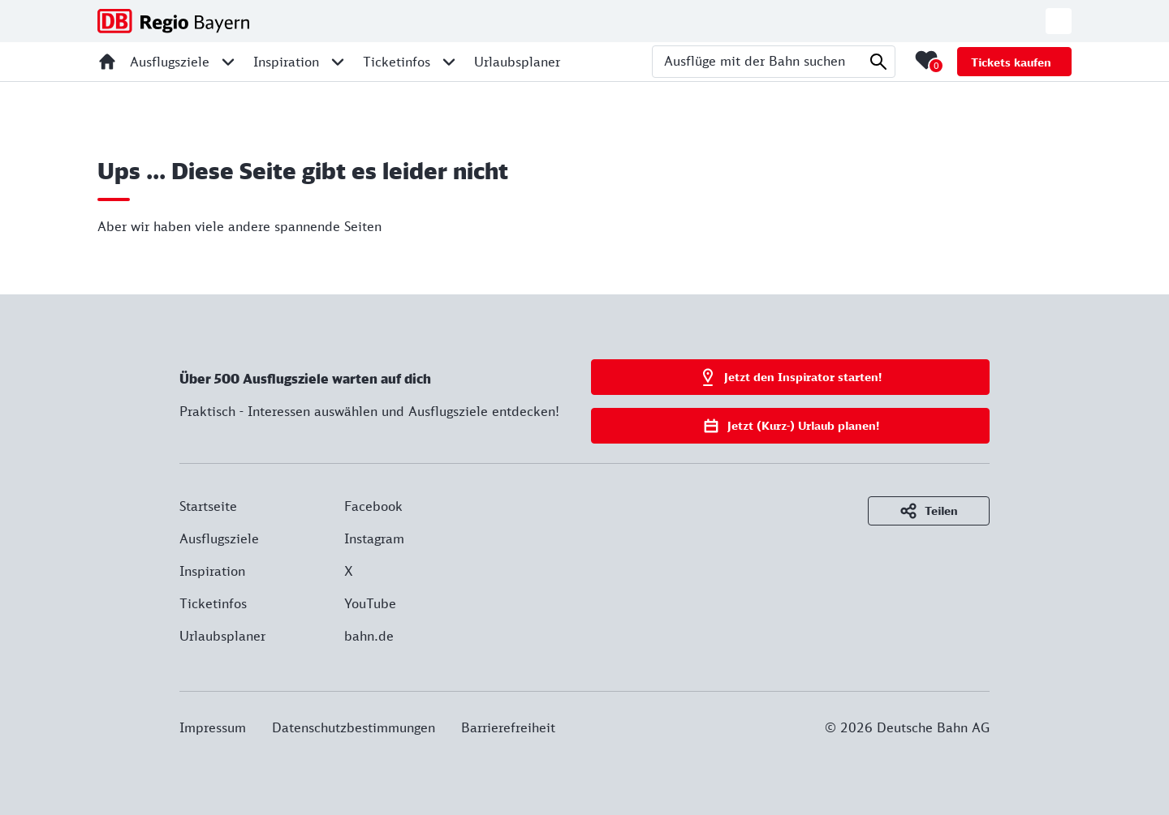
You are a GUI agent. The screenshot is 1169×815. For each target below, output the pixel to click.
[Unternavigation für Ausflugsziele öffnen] (228, 61)
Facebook (373, 506)
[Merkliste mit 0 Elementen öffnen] (926, 60)
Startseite (208, 506)
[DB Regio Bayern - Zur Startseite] (173, 21)
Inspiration (212, 571)
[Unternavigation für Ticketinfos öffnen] (449, 61)
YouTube (370, 603)
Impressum (212, 727)
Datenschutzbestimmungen (353, 727)
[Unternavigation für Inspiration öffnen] (338, 61)
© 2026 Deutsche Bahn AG (907, 727)
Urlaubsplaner (222, 636)
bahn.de (369, 636)
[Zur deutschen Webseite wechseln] (1059, 21)
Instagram (374, 538)
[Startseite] (107, 61)
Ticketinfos (213, 603)
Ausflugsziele (219, 538)
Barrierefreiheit (508, 727)
